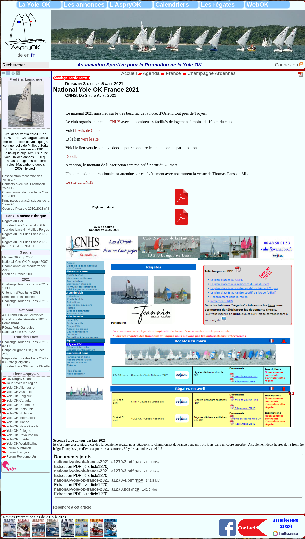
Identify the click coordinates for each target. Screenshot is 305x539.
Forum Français (18, 452)
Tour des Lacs (26, 337)
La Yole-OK (34, 4)
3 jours (26, 252)
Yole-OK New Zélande (22, 426)
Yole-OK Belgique (19, 396)
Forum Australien (19, 448)
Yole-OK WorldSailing (21, 443)
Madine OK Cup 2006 (17, 257)
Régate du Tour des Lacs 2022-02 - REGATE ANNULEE (24, 244)
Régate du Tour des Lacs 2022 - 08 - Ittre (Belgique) (25, 360)
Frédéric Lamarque (25, 79)
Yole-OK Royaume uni (22, 435)
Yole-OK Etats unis (19, 409)
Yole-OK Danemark (20, 405)
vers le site (89, 139)
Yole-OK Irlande (17, 422)
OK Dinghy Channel (21, 379)
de (20, 55)
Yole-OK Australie (19, 392)
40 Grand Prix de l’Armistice (23, 315)
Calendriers (172, 4)
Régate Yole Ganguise (18, 327)
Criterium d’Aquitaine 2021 (21, 292)
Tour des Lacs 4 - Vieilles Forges (25, 230)
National (26, 310)
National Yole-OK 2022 (18, 332)
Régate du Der (12, 221)
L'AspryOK (125, 4)
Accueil (129, 73)
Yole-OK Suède (17, 439)
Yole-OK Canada (18, 400)
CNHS (114, 122)
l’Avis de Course (88, 130)
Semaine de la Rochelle (19, 297)
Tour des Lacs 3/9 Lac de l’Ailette (26, 366)
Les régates (218, 4)
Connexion (287, 64)
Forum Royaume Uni (22, 456)
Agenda (152, 73)
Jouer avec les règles (22, 383)
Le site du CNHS (80, 182)
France (173, 73)
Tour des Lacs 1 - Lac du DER (23, 225)
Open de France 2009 (18, 274)
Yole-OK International (21, 418)
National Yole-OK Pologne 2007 (25, 262)
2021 (26, 279)
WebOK (257, 4)
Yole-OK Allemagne (20, 387)
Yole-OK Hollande (19, 413)
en (26, 55)
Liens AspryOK (26, 374)
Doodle (72, 156)
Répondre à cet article (72, 507)
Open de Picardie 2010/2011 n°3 (25, 208)
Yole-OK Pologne (18, 431)
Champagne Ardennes (211, 73)
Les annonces (84, 4)
